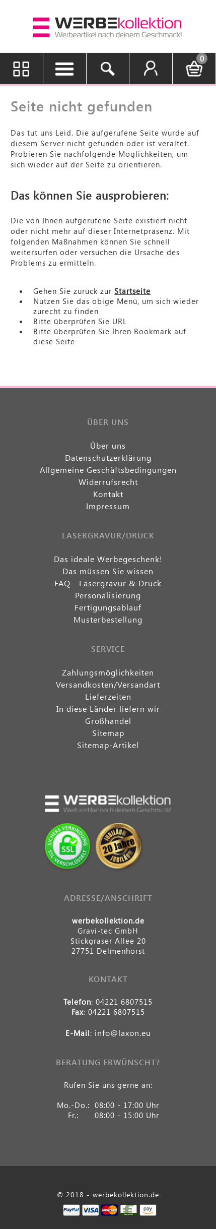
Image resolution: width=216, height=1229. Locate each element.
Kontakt (108, 493)
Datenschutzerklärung (108, 457)
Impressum (108, 506)
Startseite (132, 291)
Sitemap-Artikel (108, 745)
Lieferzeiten (108, 696)
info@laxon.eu (123, 1032)
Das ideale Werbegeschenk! (108, 559)
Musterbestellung (108, 619)
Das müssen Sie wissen (108, 571)
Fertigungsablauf (108, 607)
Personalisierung (108, 595)
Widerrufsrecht (108, 481)
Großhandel (108, 720)
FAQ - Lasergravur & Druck (108, 583)
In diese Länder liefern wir (108, 708)
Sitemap (108, 732)
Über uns (108, 445)
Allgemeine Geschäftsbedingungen (108, 469)
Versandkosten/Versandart (108, 684)
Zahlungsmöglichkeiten (108, 672)
